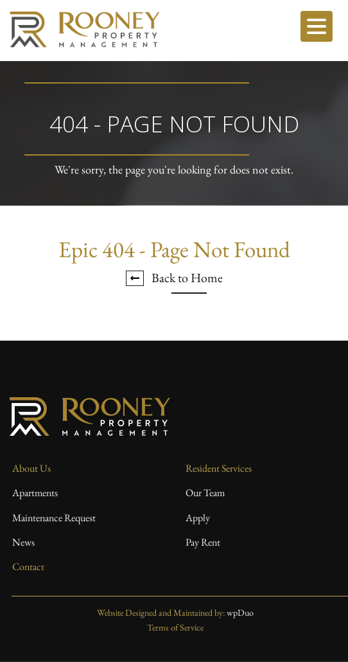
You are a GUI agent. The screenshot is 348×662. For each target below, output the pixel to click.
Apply (198, 517)
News (23, 542)
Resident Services (219, 468)
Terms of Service (175, 627)
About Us (31, 468)
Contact (28, 566)
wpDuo (240, 612)
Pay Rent (203, 542)
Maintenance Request (54, 517)
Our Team (205, 492)
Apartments (35, 492)
